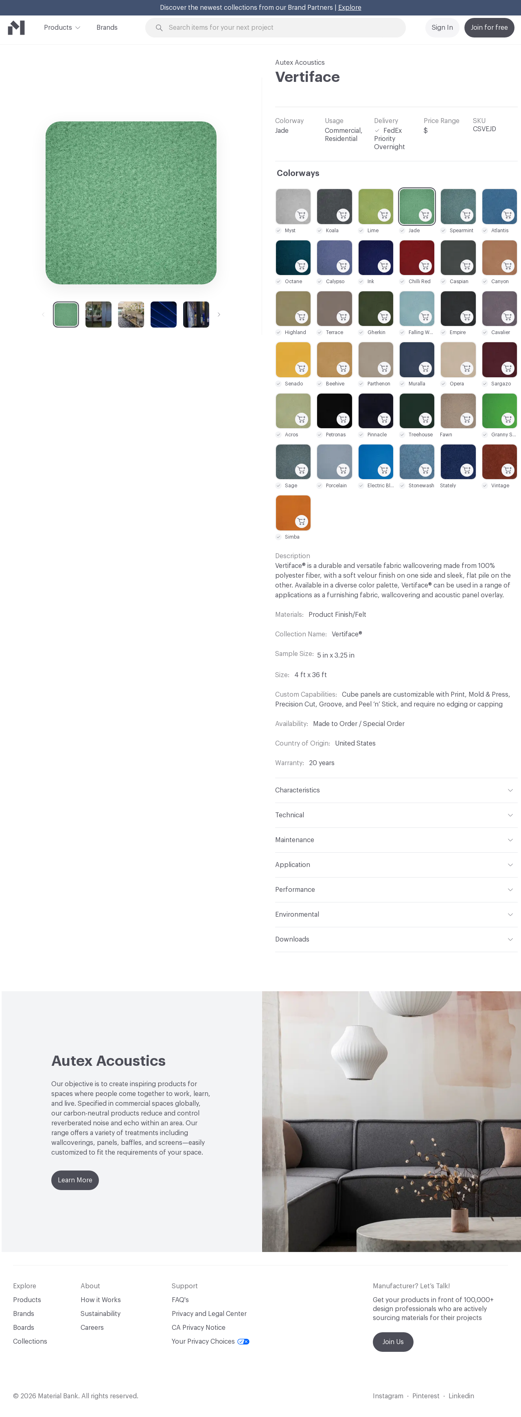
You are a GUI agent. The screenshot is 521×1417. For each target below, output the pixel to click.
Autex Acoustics (300, 62)
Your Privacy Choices (211, 1341)
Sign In (442, 27)
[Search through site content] (280, 28)
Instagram (388, 1396)
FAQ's (180, 1300)
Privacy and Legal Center (209, 1314)
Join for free (489, 27)
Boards (23, 1328)
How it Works (101, 1300)
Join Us (393, 1342)
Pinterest (426, 1396)
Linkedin (461, 1396)
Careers (92, 1328)
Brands (107, 27)
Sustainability (100, 1314)
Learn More (75, 1180)
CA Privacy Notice (198, 1328)
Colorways (298, 173)
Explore (349, 7)
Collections (30, 1341)
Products (58, 27)
